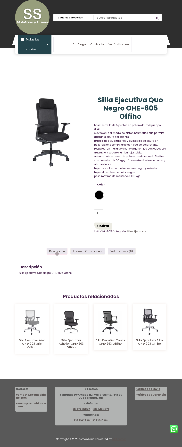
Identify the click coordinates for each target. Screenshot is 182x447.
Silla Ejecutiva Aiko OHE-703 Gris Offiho (31, 343)
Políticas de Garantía (151, 395)
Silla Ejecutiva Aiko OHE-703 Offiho (149, 342)
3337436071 (101, 409)
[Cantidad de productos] (98, 213)
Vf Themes (119, 439)
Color (101, 184)
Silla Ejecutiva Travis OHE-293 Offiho (110, 342)
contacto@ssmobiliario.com (31, 396)
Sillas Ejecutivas (137, 231)
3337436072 (81, 409)
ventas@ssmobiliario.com (31, 405)
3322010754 (100, 420)
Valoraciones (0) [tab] (121, 251)
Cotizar (103, 226)
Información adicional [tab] (87, 251)
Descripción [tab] (57, 251)
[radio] (99, 195)
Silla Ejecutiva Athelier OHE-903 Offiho (71, 343)
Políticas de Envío (148, 389)
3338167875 (82, 420)
